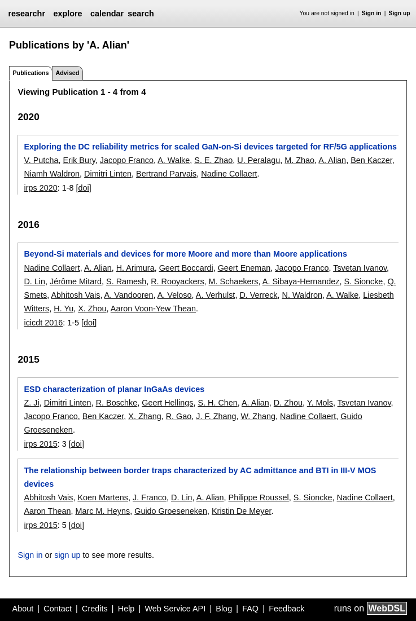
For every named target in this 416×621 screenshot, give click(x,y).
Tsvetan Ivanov (360, 267)
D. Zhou (288, 402)
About (23, 608)
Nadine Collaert (229, 173)
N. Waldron (302, 295)
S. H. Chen (217, 402)
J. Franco (150, 497)
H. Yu (63, 308)
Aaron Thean (47, 511)
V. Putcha (41, 160)
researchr (26, 13)
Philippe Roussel (259, 497)
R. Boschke (117, 402)
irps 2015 (40, 443)
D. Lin (34, 281)
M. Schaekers (234, 281)
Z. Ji (31, 402)
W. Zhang (257, 416)
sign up (67, 555)
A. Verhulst (215, 295)
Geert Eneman (244, 267)
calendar (107, 13)
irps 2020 (40, 187)
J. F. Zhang (216, 416)
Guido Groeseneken (170, 511)
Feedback (286, 608)
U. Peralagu (258, 160)
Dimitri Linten (108, 173)
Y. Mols (320, 402)
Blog (224, 608)
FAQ (250, 608)
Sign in (372, 13)
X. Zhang (144, 416)
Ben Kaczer (371, 160)
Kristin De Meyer (242, 511)
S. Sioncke (363, 281)
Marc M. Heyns (102, 511)
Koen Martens (102, 497)
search (141, 13)
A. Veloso (174, 295)
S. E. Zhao (213, 160)
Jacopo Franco (127, 160)
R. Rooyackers (177, 281)
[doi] (83, 187)
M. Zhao (299, 160)
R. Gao (179, 416)
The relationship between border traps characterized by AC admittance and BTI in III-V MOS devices (200, 477)
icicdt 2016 (43, 322)
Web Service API (174, 608)
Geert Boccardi (186, 267)
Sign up (399, 13)
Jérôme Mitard (76, 281)
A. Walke (173, 160)
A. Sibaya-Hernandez (301, 281)
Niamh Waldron (52, 173)
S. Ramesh (126, 281)
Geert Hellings (167, 402)
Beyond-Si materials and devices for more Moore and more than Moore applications (185, 253)
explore (67, 13)
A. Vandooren (129, 295)
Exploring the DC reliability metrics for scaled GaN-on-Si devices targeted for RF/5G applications (210, 146)
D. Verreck (258, 295)
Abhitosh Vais (75, 295)
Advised (67, 72)
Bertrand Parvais (166, 173)
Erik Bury (79, 160)
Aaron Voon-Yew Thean (153, 308)
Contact (57, 608)
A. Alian (332, 160)
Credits (95, 608)
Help (126, 608)
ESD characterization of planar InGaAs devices (114, 389)
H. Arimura (135, 267)
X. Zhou (92, 308)
